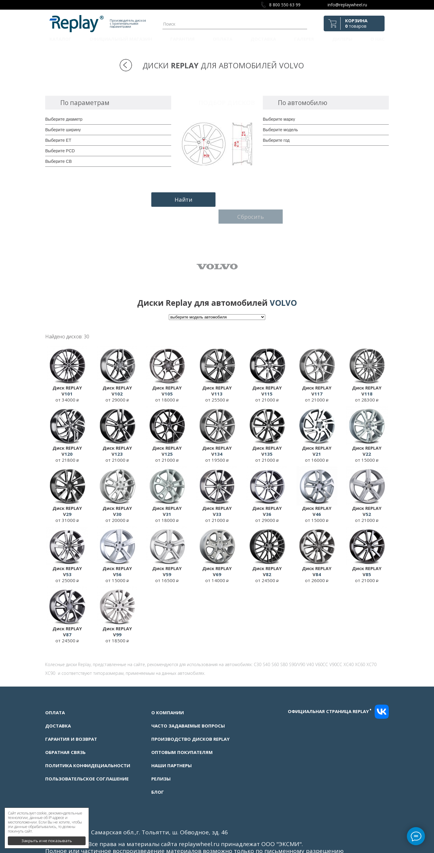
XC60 (360, 644)
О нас (377, 39)
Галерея (304, 39)
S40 (266, 644)
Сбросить (253, 199)
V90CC (335, 644)
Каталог (60, 39)
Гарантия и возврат (71, 718)
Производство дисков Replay (190, 718)
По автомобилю (302, 102)
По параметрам (84, 102)
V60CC (321, 644)
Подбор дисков (226, 102)
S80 (284, 644)
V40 (310, 644)
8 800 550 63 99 (284, 5)
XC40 (349, 644)
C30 (257, 644)
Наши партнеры (171, 745)
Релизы (161, 758)
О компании (167, 692)
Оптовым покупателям (182, 732)
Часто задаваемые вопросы (188, 705)
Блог (157, 771)
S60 (275, 644)
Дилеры (342, 39)
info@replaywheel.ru (347, 5)
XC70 (371, 644)
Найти (181, 199)
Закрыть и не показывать (46, 838)
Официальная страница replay (330, 690)
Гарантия (182, 39)
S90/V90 (297, 644)
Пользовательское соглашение (87, 758)
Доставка (263, 39)
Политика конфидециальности (87, 745)
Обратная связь (65, 732)
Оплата (222, 39)
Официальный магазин (121, 39)
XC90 (50, 653)
